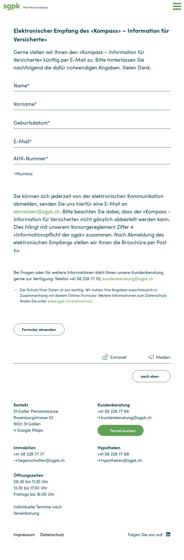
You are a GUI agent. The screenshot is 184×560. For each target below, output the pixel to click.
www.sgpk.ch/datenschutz (69, 301)
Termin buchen (122, 430)
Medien (163, 357)
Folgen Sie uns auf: (149, 534)
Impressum (24, 534)
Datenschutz (52, 534)
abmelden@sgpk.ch (37, 211)
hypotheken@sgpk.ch (121, 460)
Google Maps (30, 430)
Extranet (118, 357)
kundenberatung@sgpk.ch (128, 278)
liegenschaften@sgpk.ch (41, 460)
